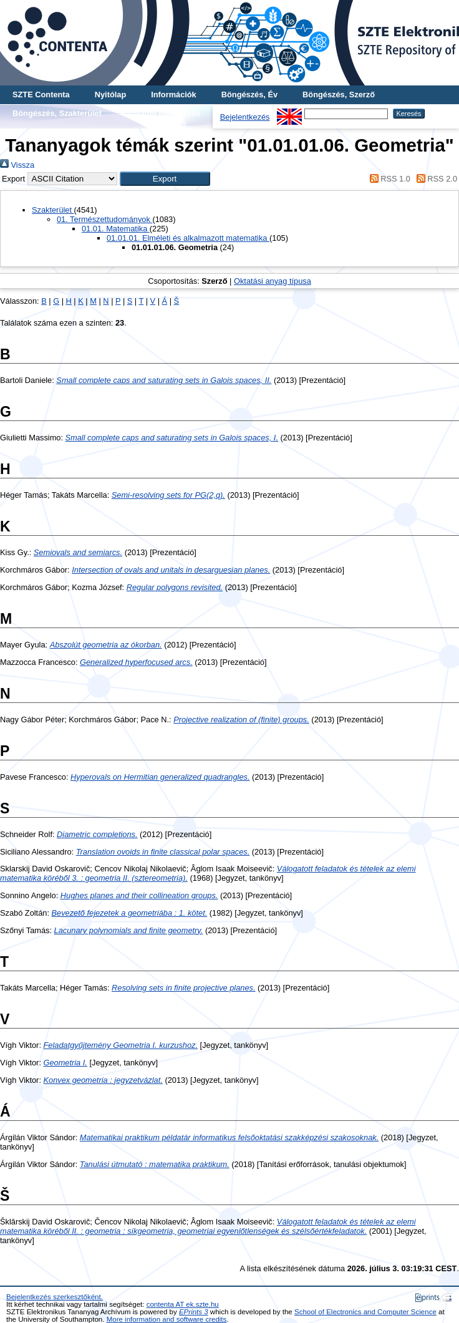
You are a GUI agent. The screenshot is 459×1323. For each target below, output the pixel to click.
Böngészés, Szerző (338, 94)
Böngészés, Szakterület (57, 113)
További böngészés (163, 113)
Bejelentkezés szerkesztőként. (54, 1297)
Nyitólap (110, 94)
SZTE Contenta (41, 94)
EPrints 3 (193, 1312)
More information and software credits (167, 1319)
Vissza (17, 165)
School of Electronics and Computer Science (365, 1312)
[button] (165, 179)
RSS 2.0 (434, 178)
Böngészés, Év (249, 94)
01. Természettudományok (104, 219)
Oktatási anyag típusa (272, 281)
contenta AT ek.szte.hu (183, 1304)
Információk (173, 94)
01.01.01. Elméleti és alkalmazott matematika (188, 238)
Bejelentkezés (245, 117)
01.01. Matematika (116, 228)
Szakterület (53, 210)
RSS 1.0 (387, 178)
